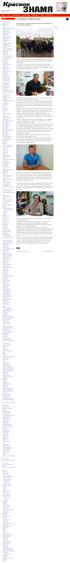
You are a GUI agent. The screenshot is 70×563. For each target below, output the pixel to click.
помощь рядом (5, 363)
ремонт (4, 498)
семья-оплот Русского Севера (8, 460)
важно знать (5, 61)
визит (4, 70)
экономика (5, 546)
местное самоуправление (7, 248)
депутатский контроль (7, 139)
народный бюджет (6, 291)
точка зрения (5, 510)
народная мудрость (6, 290)
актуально (5, 25)
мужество (4, 263)
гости (4, 106)
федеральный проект (7, 526)
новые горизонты (6, 310)
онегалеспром (5, 322)
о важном (4, 313)
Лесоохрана (5, 232)
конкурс (4, 214)
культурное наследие (7, 230)
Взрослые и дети (6, 68)
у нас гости (5, 520)
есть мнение (5, 148)
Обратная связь (26, 15)
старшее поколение (6, 491)
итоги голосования (6, 182)
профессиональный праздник (8, 402)
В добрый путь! (5, 44)
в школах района (6, 58)
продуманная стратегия (7, 391)
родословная (5, 435)
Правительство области (7, 369)
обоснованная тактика (7, 316)
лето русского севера (7, 240)
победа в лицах (6, 358)
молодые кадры (6, 261)
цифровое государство (7, 535)
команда (4, 212)
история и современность (7, 179)
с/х (3, 442)
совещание (5, 474)
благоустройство (6, 37)
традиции (4, 513)
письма (4, 355)
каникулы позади (6, 204)
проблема (4, 386)
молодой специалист (7, 258)
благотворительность (7, 35)
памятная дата (5, 343)
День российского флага (7, 129)
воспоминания (5, 83)
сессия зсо (5, 463)
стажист (4, 489)
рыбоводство (5, 438)
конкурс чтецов (5, 215)
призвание (5, 379)
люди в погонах (5, 245)
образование (5, 480)
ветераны (4, 66)
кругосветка (5, 225)
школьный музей (6, 543)
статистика (5, 492)
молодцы (4, 260)
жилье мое (5, 152)
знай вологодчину (6, 162)
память (4, 346)
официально (5, 335)
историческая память (7, 175)
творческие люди (6, 506)
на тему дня (5, 277)
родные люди (5, 434)
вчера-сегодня (5, 84)
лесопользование (6, 235)
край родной (5, 224)
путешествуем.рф (6, 416)
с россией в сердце (6, 441)
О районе (4, 314)
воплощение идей (6, 79)
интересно (5, 173)
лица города (5, 244)
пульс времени (5, 414)
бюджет (4, 41)
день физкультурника (7, 136)
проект (4, 392)
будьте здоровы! (6, 40)
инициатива (5, 171)
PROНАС (4, 24)
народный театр (6, 293)
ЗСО (3, 168)
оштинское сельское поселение (9, 340)
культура (4, 227)
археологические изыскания (8, 28)
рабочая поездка (6, 419)
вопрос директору (6, 80)
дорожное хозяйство (6, 146)
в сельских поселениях (7, 56)
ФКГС (4, 532)
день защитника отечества (8, 120)
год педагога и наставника (8, 100)
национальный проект (7, 296)
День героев (5, 119)
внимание (4, 73)
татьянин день (5, 504)
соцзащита (5, 482)
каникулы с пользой (6, 205)
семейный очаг (5, 451)
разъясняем (5, 422)
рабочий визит (5, 421)
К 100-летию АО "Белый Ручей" (8, 186)
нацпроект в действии (7, 299)
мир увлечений (5, 250)
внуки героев (5, 74)
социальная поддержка (7, 475)
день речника (5, 127)
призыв (4, 381)
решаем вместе (6, 431)
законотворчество (6, 156)
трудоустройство (6, 516)
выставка (4, 89)
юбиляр (4, 559)
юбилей (4, 556)
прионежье (5, 382)
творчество (5, 507)
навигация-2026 (6, 281)
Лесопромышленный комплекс (8, 237)
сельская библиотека (7, 447)
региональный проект (7, 427)
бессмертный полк (6, 33)
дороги (4, 143)
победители (5, 359)
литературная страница (7, 242)
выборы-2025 (5, 87)
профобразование (6, 411)
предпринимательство (7, 376)
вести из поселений (6, 64)
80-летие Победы (6, 22)
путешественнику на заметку (8, 415)
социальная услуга (6, 483)
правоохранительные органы (8, 370)
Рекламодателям (16, 15)
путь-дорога (5, 418)
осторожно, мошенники (7, 326)
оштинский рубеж (6, 337)
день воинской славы (7, 117)
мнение (4, 251)
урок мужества (5, 525)
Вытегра (56, 27)
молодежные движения (7, 255)
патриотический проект (7, 350)
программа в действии (7, 388)
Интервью (4, 172)
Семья (4, 454)
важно (4, 60)
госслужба (5, 104)
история (4, 178)
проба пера (5, 385)
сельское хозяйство (6, 448)
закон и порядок (6, 155)
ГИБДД (4, 96)
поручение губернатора (7, 366)
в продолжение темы (7, 50)
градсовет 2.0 (5, 110)
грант (4, 112)
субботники (5, 502)
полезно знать (5, 362)
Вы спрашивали (6, 86)
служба (4, 470)
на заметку (5, 273)
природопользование (7, 383)
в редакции (5, 54)
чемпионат (5, 538)
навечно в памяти (6, 280)
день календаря (6, 122)
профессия (5, 405)
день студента (5, 133)
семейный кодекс (6, 450)
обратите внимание (6, 319)
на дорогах (5, 271)
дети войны (5, 140)
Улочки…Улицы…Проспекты (8, 523)
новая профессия (6, 307)
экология (4, 545)
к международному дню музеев (8, 192)
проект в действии (6, 393)
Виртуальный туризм (7, 71)
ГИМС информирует (6, 97)
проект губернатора (6, 395)
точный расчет (5, 512)
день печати (5, 126)
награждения (5, 286)
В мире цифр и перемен (48, 251)
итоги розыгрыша (6, 185)
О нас (8, 15)
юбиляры (4, 561)
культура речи (5, 228)
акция (4, 27)
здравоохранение (6, 479)
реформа (4, 428)
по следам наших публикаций (8, 356)
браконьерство (5, 38)
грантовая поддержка (7, 113)
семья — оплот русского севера (9, 455)
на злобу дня (5, 274)
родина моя (5, 432)
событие (4, 471)
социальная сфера (6, 477)
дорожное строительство (7, 145)
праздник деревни (6, 375)
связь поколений (6, 445)
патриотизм (5, 349)
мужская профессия (6, 264)
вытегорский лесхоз (6, 90)
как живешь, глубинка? (7, 201)
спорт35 (4, 488)
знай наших (5, 163)
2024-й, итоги (5, 21)
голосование (5, 103)
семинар (4, 452)
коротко (4, 221)
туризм (4, 517)
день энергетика (6, 138)
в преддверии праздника (7, 48)
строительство (5, 496)
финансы (4, 530)
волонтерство (5, 77)
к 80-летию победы (6, 191)
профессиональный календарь (8, 399)
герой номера (5, 94)
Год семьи (4, 102)
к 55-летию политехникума (8, 189)
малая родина (5, 247)
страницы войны (6, 495)
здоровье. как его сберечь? (8, 159)
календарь (5, 202)
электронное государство (7, 549)
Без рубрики (5, 30)
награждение (5, 284)
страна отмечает (6, 494)
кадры (4, 198)
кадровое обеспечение (7, 196)
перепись (4, 353)
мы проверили (5, 270)
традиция (4, 514)
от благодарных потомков (7, 327)
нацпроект (5, 297)
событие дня (5, 473)
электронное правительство (8, 550)
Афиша (42, 15)
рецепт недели (5, 429)
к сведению (5, 195)
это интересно (5, 553)
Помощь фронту (6, 365)
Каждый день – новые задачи (22, 251)
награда (4, 283)
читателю (4, 539)
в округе (4, 47)
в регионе (4, 53)
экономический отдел (7, 548)
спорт (4, 486)
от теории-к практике (7, 330)
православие (5, 372)
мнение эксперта (6, 253)
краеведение (5, 222)
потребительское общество (8, 368)
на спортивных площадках (8, 276)
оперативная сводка (6, 323)
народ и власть (5, 288)
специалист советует (7, 485)
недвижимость (5, 303)
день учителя (5, 135)
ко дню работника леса (7, 208)
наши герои (5, 300)
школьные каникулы (6, 542)
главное (4, 99)
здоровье (4, 158)
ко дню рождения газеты (7, 209)
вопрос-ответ (5, 81)
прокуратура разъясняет (7, 398)
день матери (5, 123)
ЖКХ (3, 153)
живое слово (5, 150)
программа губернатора (7, 389)
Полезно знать (35, 15)
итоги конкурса (5, 184)
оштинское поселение (7, 339)
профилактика (5, 406)
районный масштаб (6, 424)
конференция (5, 219)
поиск (4, 360)
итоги (4, 181)
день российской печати (7, 130)
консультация (5, 217)
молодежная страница (7, 254)
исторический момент (7, 176)
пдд (3, 352)
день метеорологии (6, 125)
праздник (4, 373)
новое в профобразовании (8, 309)
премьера (4, 378)
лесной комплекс (6, 231)
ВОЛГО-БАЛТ (25, 20)
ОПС (3, 324)
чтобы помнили (5, 540)
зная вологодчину (6, 166)
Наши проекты (49, 15)
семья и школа (5, 458)
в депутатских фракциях (7, 43)
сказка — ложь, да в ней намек (9, 467)
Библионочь (5, 34)
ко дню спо (5, 211)
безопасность (5, 31)
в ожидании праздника (7, 45)
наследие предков (6, 294)
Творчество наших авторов (8, 509)
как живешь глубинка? (7, 199)
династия (4, 142)
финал (4, 529)
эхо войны (5, 555)
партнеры (4, 347)
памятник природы (6, 345)
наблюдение (5, 278)
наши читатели (5, 301)
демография (5, 116)
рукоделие (5, 437)
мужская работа (6, 265)
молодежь (4, 257)
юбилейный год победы (7, 558)
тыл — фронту (5, 519)
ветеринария (5, 67)
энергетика (5, 552)
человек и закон (6, 536)
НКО (3, 306)
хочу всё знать (5, 533)
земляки (4, 161)
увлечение (5, 522)
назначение (5, 287)
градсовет (4, 109)
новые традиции (6, 312)
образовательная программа (8, 317)
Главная (3, 15)
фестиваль (5, 527)
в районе (4, 51)
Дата (3, 114)
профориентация (6, 412)
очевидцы (4, 336)
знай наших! (5, 165)
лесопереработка (6, 234)
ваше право (5, 63)
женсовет (4, 149)
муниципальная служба (7, 267)
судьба (4, 503)
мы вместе (5, 268)
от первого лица (6, 329)
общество (4, 320)
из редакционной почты (7, 169)
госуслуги (4, 107)
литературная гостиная (7, 241)
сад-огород (5, 444)
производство (5, 396)
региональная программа (7, 425)
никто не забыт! (6, 304)
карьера (4, 207)
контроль (4, 218)
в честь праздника (6, 57)
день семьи (5, 132)
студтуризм (5, 500)
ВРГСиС (18, 248)
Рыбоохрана (5, 439)
